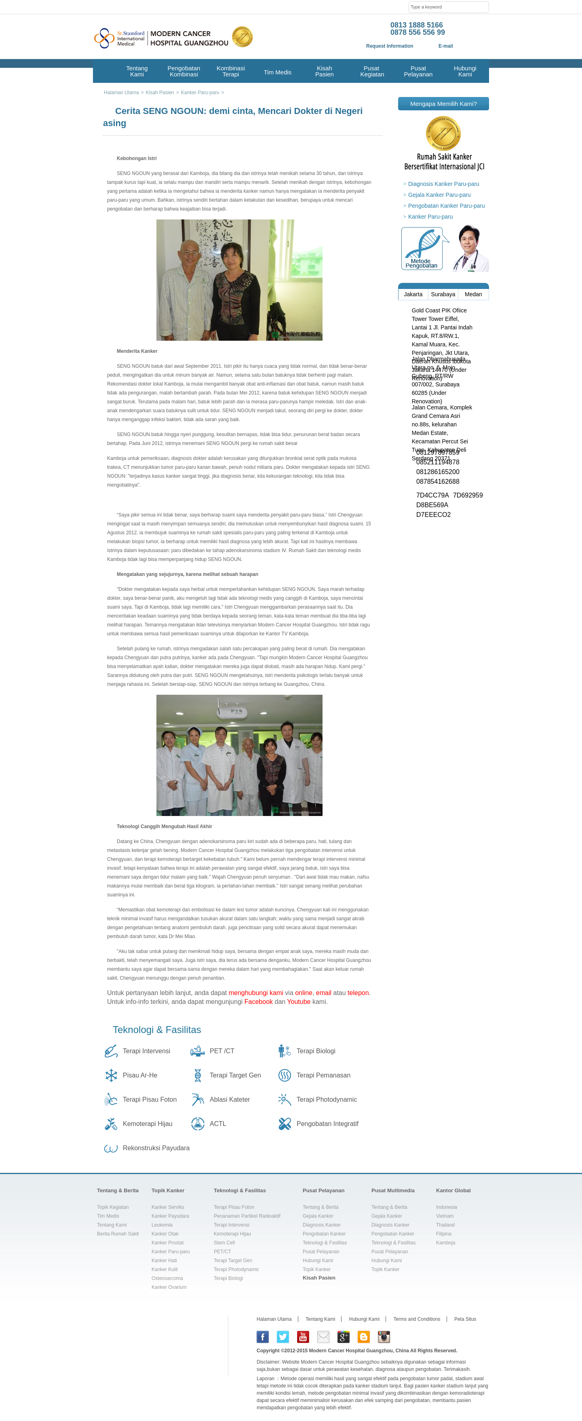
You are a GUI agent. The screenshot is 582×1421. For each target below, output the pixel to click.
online (303, 992)
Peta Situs (465, 1319)
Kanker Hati (164, 1260)
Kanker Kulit (165, 1269)
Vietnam (445, 1216)
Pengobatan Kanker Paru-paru (446, 205)
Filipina (443, 1234)
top (480, 1168)
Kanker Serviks (168, 1207)
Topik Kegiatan (113, 1207)
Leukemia (162, 1225)
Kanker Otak (165, 1234)
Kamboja (445, 1243)
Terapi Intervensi (146, 1051)
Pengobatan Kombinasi (184, 71)
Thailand (445, 1225)
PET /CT (222, 1051)
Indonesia (446, 1207)
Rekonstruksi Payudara (156, 1148)
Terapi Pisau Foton (150, 1099)
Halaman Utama (274, 1319)
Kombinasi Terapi (231, 71)
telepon (358, 992)
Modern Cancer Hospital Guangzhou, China (359, 1351)
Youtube (298, 1001)
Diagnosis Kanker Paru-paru (443, 184)
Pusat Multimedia (393, 1190)
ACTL (218, 1123)
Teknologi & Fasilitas (157, 1029)
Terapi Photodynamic (327, 1099)
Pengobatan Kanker (324, 1234)
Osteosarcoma (167, 1278)
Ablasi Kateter (230, 1099)
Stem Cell (224, 1243)
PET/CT (222, 1251)
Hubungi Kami (465, 71)
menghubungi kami (256, 992)
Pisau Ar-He (140, 1075)
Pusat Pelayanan (418, 71)
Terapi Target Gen (235, 1075)
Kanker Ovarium (169, 1287)
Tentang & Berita (118, 1190)
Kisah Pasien (324, 71)
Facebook (259, 1001)
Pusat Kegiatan (371, 71)
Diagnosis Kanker (322, 1225)
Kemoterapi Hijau (148, 1123)
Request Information (389, 46)
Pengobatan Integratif (327, 1123)
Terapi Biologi (316, 1051)
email (323, 992)
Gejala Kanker (318, 1216)
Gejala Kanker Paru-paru (439, 195)
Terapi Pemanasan (323, 1075)
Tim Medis (278, 72)
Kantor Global (453, 1190)
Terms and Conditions (417, 1319)
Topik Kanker (168, 1190)
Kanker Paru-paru (430, 216)
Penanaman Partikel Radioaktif (247, 1216)
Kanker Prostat (167, 1243)
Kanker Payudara (170, 1216)
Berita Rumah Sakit (118, 1234)
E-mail (446, 46)
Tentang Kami (137, 71)
